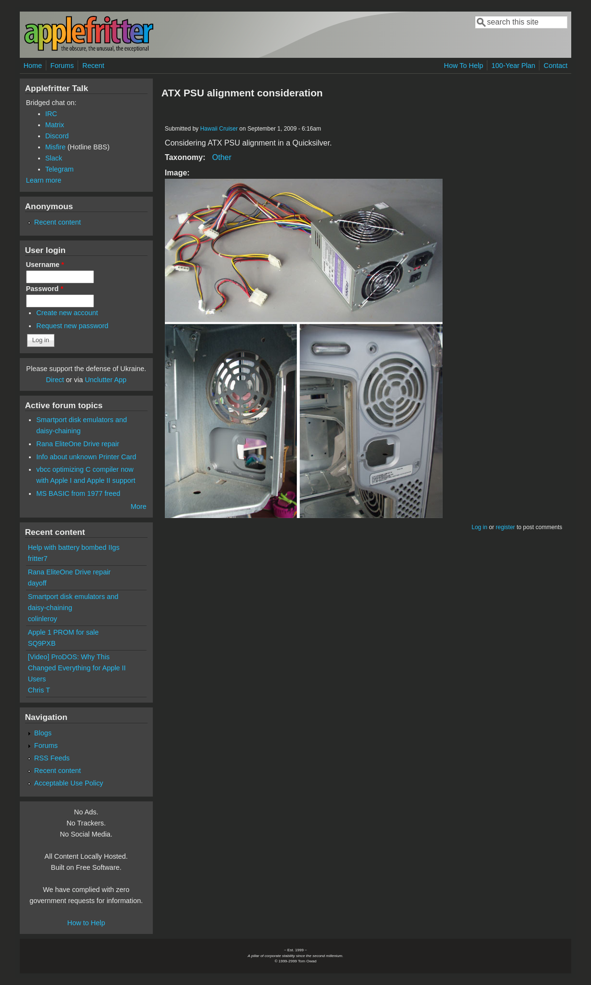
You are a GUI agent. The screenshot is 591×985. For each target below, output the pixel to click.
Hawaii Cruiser (219, 128)
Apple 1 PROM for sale (63, 632)
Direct (55, 380)
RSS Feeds (52, 758)
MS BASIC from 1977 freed (78, 493)
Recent (93, 65)
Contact (556, 65)
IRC (51, 114)
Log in (479, 527)
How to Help (86, 923)
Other (221, 157)
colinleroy (42, 619)
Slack (53, 158)
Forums (62, 65)
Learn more (44, 180)
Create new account (67, 313)
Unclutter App (105, 380)
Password (45, 289)
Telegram (59, 169)
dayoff (37, 583)
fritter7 (38, 558)
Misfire (55, 147)
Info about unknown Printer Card (86, 457)
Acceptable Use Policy (68, 783)
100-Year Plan (514, 65)
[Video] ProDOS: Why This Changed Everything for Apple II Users (77, 668)
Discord (57, 136)
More (139, 506)
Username (45, 264)
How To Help (463, 65)
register (505, 527)
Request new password (72, 326)
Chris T (39, 690)
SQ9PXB (42, 643)
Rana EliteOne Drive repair (77, 444)
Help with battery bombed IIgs (74, 547)
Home (33, 65)
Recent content (57, 222)
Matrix (54, 125)
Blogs (43, 733)
